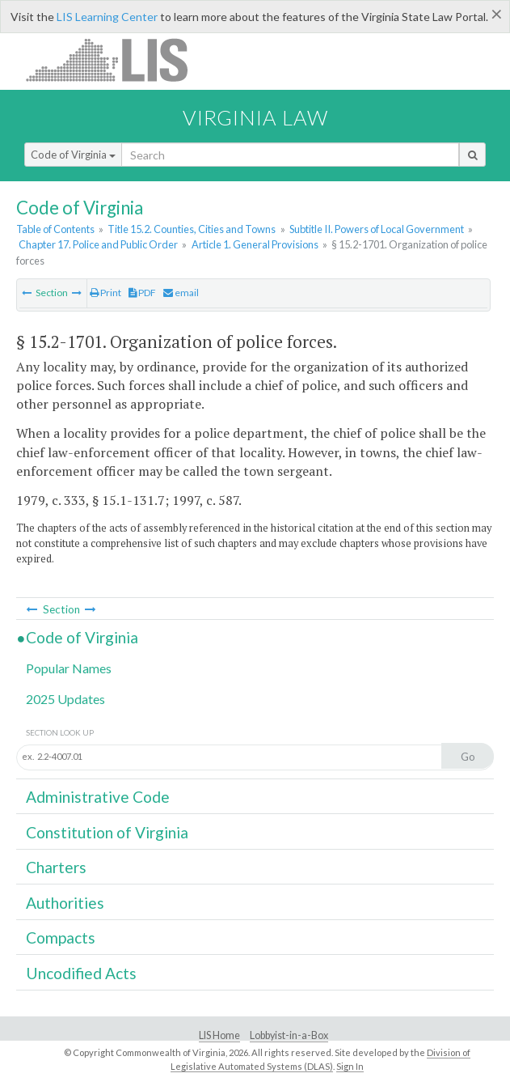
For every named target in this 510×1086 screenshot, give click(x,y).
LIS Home (219, 1035)
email (181, 292)
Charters (56, 867)
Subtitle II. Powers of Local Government (376, 229)
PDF (142, 292)
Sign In (350, 1066)
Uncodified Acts (81, 973)
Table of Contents (55, 229)
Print (105, 292)
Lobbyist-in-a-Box (289, 1035)
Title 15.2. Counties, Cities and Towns (191, 229)
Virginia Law (255, 117)
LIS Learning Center (107, 16)
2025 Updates (65, 698)
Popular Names (69, 668)
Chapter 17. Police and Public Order (98, 244)
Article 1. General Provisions (255, 244)
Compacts (60, 937)
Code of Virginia (73, 154)
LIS (116, 59)
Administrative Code (98, 796)
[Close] (497, 13)
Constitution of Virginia (107, 832)
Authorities (65, 902)
